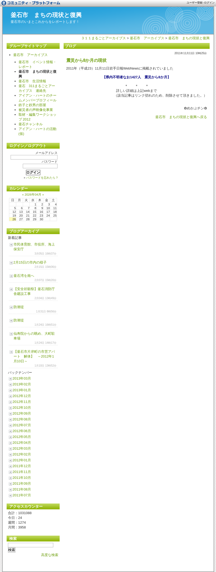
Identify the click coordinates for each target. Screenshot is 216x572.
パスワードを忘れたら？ (42, 177)
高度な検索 (49, 555)
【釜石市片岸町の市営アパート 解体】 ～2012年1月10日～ (34, 356)
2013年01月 (22, 390)
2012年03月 (22, 448)
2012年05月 (22, 437)
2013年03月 (22, 378)
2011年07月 (22, 495)
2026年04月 (33, 194)
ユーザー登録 (194, 2)
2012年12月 (22, 396)
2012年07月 (22, 425)
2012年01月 (22, 460)
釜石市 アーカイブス (147, 38)
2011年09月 (22, 483)
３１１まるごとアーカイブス (103, 38)
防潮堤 (19, 307)
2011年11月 (22, 472)
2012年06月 (22, 431)
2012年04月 (22, 443)
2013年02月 (22, 384)
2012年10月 (22, 408)
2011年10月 (22, 478)
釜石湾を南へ (24, 276)
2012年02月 (22, 454)
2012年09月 (22, 413)
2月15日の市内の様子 (30, 262)
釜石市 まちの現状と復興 (46, 15)
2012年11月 (22, 402)
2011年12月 (22, 466)
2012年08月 (22, 419)
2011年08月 (22, 489)
